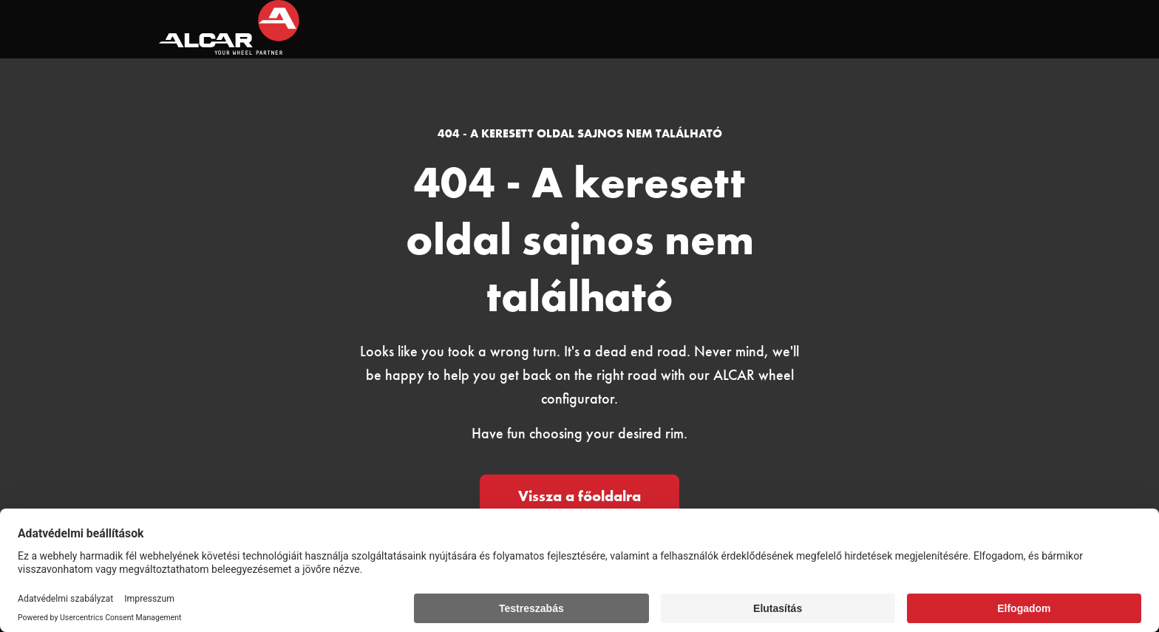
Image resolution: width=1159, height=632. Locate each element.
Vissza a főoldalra (579, 496)
